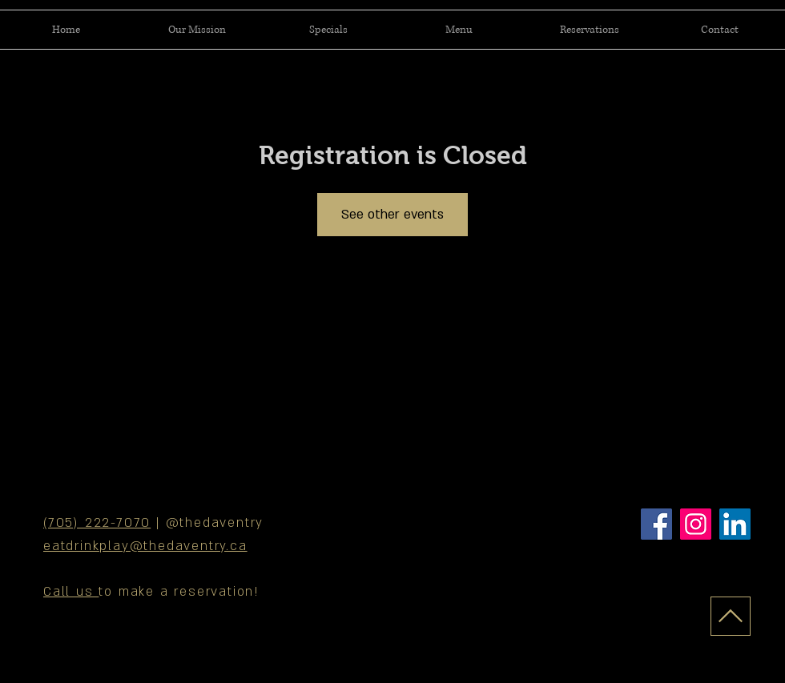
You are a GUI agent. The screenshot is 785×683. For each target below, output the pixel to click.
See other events (392, 214)
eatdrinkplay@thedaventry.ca (145, 546)
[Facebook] (656, 524)
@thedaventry (215, 523)
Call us (71, 592)
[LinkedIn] (735, 524)
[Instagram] (695, 524)
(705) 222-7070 (97, 523)
